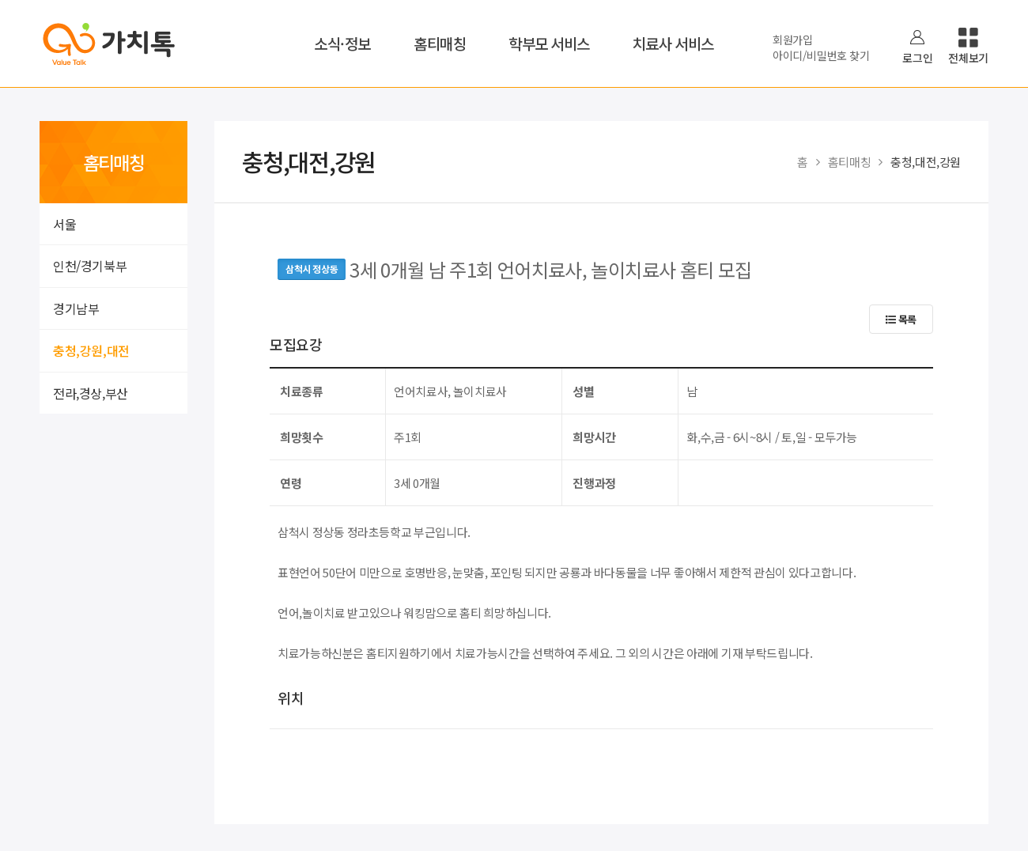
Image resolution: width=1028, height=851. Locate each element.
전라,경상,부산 (90, 393)
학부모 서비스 (549, 43)
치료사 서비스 (673, 43)
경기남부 (76, 308)
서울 (64, 223)
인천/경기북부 (90, 265)
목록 (901, 319)
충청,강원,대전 (91, 350)
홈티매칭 (440, 43)
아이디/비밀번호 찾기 (821, 55)
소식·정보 (342, 43)
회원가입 (793, 39)
